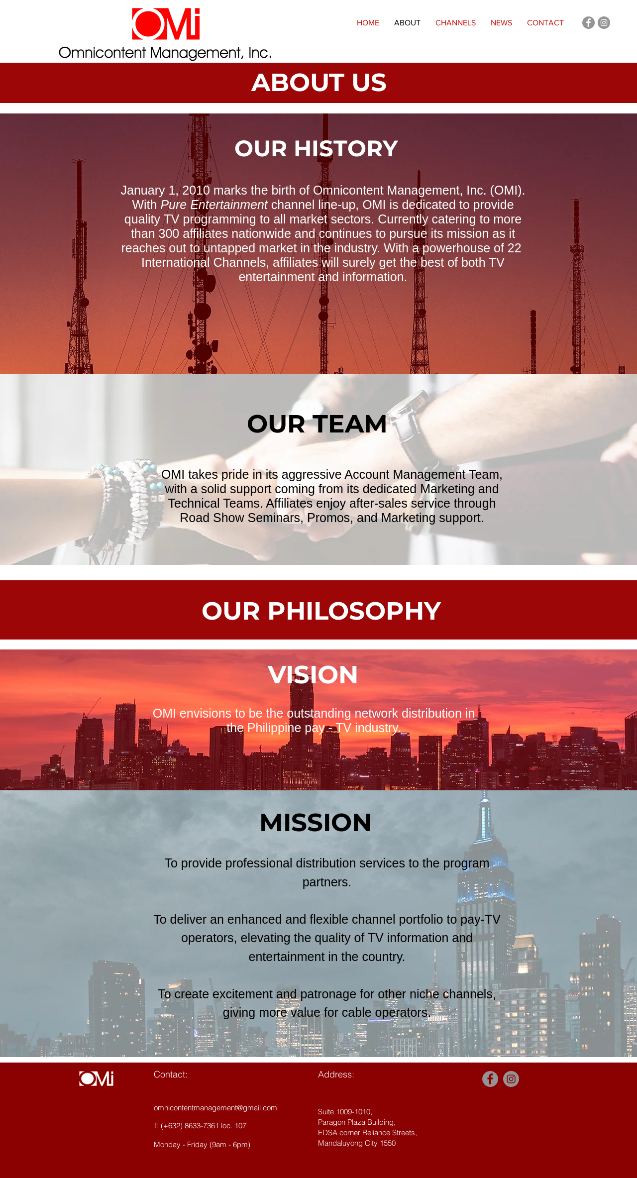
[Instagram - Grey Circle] (604, 22)
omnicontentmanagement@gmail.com (215, 1107)
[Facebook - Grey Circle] (588, 22)
